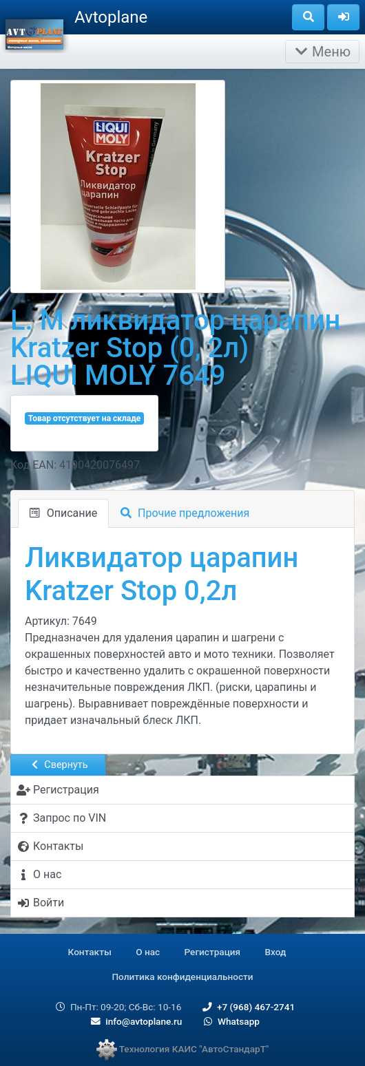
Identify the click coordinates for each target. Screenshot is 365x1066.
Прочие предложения (185, 513)
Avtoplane (110, 17)
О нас (148, 951)
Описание (63, 513)
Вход (275, 951)
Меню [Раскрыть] (322, 51)
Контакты (90, 951)
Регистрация (213, 951)
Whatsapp (230, 1021)
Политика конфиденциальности (182, 976)
